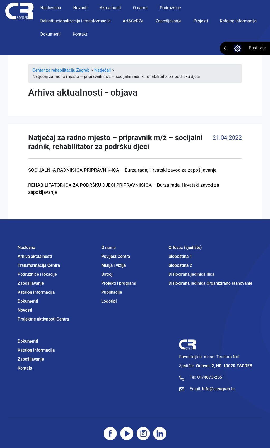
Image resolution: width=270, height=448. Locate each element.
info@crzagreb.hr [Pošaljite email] (218, 388)
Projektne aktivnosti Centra (43, 319)
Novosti (80, 7)
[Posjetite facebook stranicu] (110, 433)
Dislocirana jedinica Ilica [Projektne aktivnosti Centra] (191, 274)
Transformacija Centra (39, 265)
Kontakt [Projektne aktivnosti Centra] (25, 368)
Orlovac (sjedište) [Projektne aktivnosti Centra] (185, 247)
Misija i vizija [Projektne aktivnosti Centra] (113, 265)
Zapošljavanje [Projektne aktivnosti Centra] (31, 359)
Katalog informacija (238, 20)
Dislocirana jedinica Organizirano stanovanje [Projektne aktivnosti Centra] (210, 283)
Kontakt (80, 34)
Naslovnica (50, 7)
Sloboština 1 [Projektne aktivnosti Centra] (180, 256)
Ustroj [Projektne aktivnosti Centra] (107, 274)
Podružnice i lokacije (37, 274)
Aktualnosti (110, 7)
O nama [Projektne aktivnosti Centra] (108, 247)
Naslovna (26, 247)
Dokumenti (50, 34)
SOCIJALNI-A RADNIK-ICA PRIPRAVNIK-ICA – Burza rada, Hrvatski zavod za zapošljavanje (122, 170)
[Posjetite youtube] (126, 433)
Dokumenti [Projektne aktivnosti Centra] (28, 341)
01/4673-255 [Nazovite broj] (209, 377)
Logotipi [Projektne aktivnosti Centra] (109, 301)
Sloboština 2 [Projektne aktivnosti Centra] (180, 265)
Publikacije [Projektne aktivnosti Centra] (111, 292)
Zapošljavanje (168, 20)
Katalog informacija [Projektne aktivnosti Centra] (36, 350)
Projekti (201, 20)
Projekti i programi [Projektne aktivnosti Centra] (118, 283)
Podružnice (170, 7)
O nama (140, 7)
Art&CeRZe (133, 20)
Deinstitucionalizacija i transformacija (75, 20)
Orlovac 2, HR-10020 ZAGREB (224, 365)
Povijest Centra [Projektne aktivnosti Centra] (115, 256)
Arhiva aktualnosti (35, 256)
